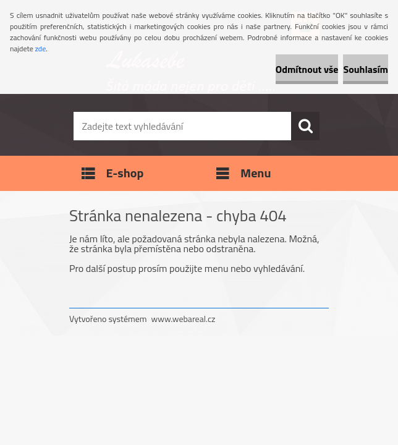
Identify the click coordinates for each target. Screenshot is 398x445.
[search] (305, 126)
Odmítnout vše (307, 69)
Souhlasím (365, 69)
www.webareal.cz (183, 318)
